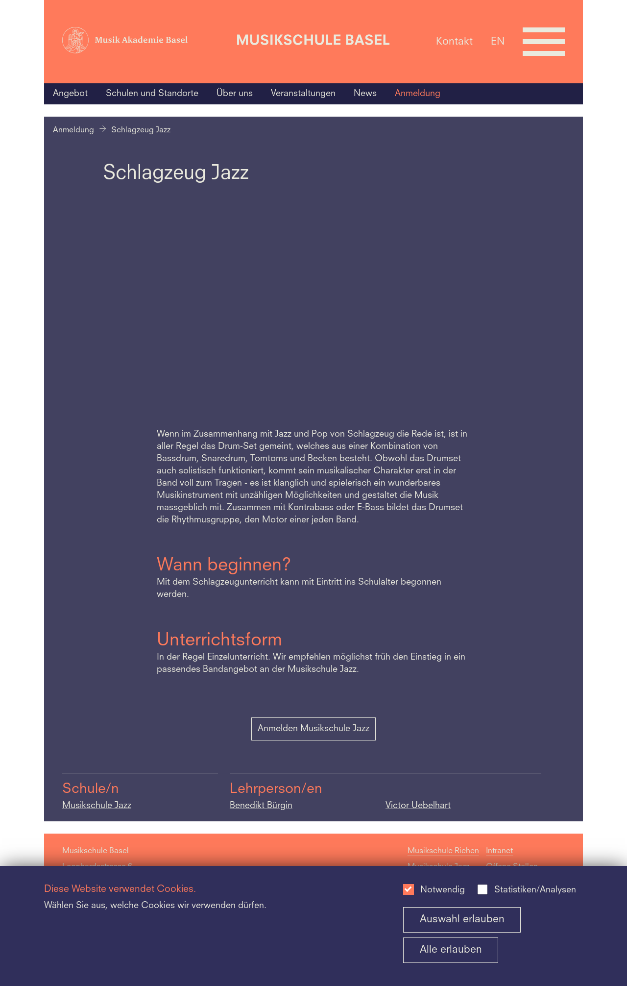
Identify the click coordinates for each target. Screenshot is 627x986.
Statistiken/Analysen (535, 890)
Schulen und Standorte (152, 93)
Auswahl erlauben (462, 919)
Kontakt (454, 41)
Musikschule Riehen (443, 851)
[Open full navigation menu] (544, 41)
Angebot (70, 93)
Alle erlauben (451, 950)
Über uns (235, 93)
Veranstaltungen (303, 93)
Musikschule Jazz (96, 806)
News (365, 93)
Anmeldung (417, 93)
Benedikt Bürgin (261, 806)
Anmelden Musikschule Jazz (313, 728)
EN (498, 41)
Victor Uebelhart (418, 806)
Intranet (499, 851)
